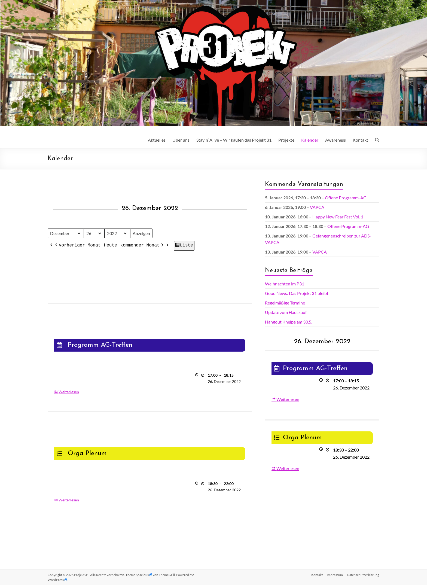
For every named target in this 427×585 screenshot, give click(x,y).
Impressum (335, 575)
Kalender (309, 139)
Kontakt (360, 139)
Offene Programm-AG (346, 197)
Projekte (286, 139)
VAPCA (317, 207)
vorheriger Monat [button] (77, 246)
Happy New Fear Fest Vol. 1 (337, 216)
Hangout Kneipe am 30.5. (288, 321)
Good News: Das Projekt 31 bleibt (296, 293)
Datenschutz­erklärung (363, 575)
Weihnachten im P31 (284, 283)
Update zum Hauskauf (286, 312)
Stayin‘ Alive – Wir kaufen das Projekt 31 (234, 139)
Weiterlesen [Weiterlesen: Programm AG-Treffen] (69, 391)
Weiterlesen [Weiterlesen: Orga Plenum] (69, 500)
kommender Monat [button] (142, 246)
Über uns (181, 139)
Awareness (335, 139)
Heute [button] (110, 245)
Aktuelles (157, 139)
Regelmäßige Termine (285, 302)
